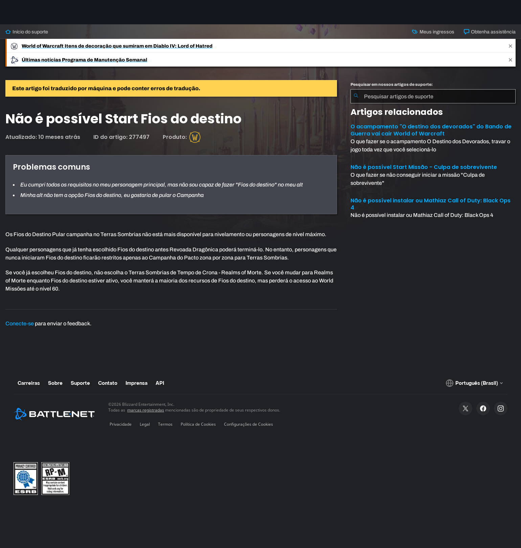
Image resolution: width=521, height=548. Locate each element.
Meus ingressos (433, 31)
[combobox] (433, 96)
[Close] (510, 46)
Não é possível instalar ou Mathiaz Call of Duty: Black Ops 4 (430, 204)
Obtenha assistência (490, 31)
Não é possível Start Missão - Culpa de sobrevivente (423, 167)
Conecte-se (19, 323)
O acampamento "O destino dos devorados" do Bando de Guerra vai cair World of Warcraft (431, 130)
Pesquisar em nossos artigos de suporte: (391, 84)
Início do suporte (26, 31)
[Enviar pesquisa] (355, 96)
